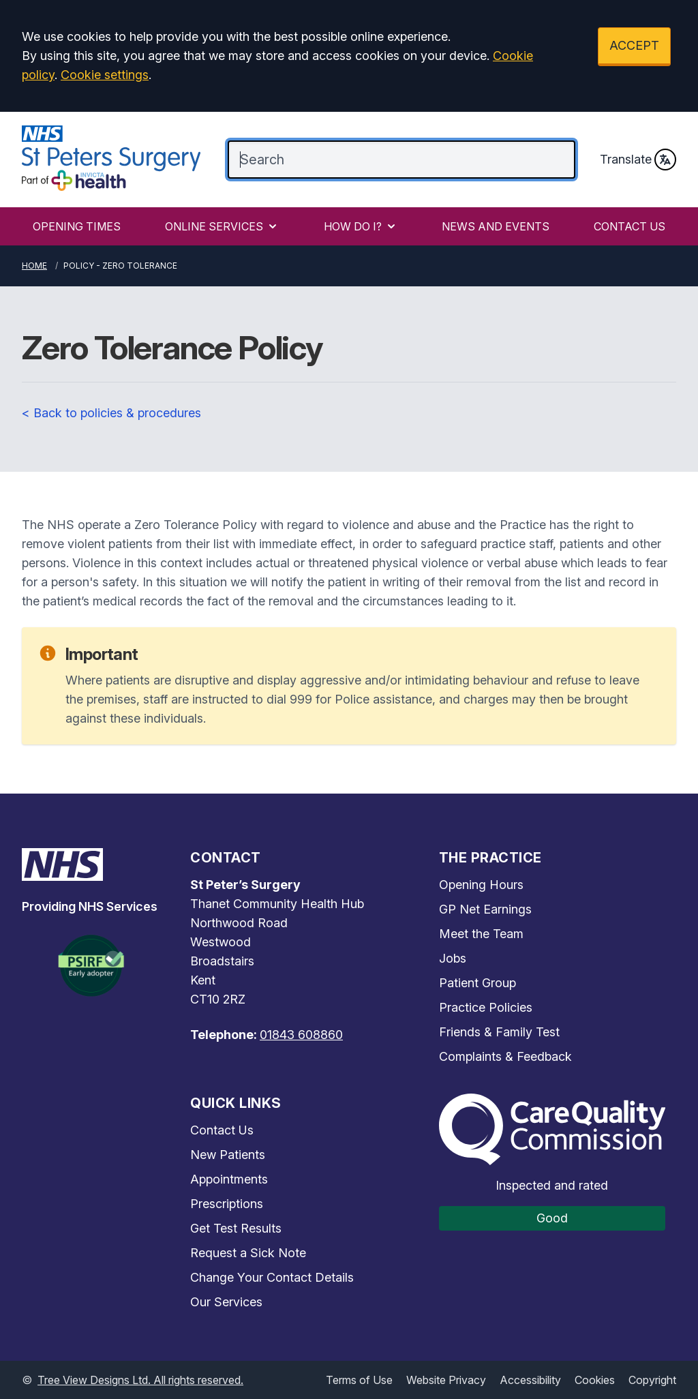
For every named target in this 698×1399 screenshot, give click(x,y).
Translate (638, 159)
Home (34, 265)
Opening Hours (481, 884)
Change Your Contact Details (272, 1277)
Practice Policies (485, 1007)
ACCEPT (634, 45)
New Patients (227, 1154)
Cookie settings (105, 74)
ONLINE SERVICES (222, 226)
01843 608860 (301, 1034)
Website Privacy (446, 1380)
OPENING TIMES (77, 226)
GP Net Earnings (485, 909)
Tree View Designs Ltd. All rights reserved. (140, 1380)
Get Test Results (236, 1228)
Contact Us (222, 1130)
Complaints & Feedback (505, 1056)
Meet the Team (481, 934)
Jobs (452, 958)
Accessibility (530, 1380)
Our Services (226, 1302)
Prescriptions (226, 1204)
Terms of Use (359, 1380)
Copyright (652, 1380)
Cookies (595, 1380)
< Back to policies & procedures (111, 413)
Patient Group (477, 983)
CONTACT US (629, 226)
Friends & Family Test (499, 1032)
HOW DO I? (361, 226)
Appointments (229, 1179)
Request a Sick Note (248, 1253)
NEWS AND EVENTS (495, 226)
